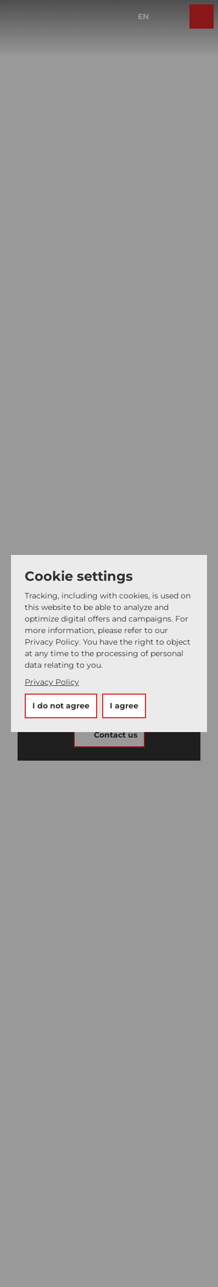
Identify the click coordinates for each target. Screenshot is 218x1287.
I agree (124, 706)
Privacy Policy (52, 682)
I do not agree (61, 706)
